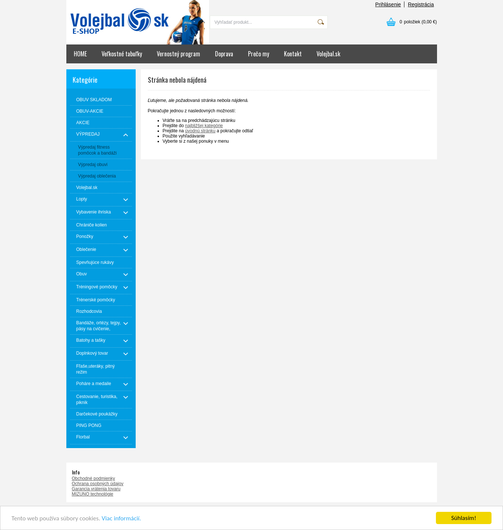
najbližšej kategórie (204, 125)
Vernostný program (178, 53)
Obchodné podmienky (93, 478)
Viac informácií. (121, 518)
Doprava (224, 53)
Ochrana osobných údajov (97, 483)
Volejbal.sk (328, 53)
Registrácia (421, 4)
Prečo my (258, 53)
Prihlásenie (388, 4)
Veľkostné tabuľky (122, 53)
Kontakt (293, 53)
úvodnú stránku (200, 130)
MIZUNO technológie (92, 494)
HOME (80, 53)
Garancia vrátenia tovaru (96, 488)
